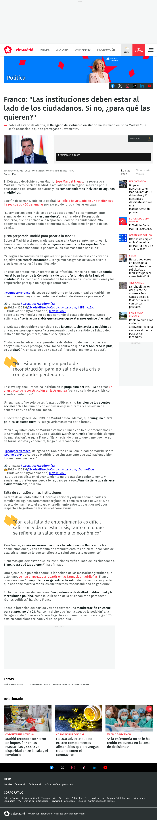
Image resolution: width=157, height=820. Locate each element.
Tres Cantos (136, 283)
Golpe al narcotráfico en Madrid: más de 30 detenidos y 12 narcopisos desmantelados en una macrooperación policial (123, 184)
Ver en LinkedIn (95, 767)
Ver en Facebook (52, 768)
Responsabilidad (30, 798)
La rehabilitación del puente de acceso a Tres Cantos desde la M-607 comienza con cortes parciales (123, 285)
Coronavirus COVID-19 (38, 684)
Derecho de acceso (95, 798)
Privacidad (56, 801)
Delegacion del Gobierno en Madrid (71, 684)
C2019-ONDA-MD (78, 69)
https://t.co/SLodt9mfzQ (38, 303)
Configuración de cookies (101, 801)
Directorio (64, 798)
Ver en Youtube (105, 767)
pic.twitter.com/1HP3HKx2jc (75, 307)
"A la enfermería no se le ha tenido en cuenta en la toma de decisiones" (129, 718)
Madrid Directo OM (119, 734)
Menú (151, 50)
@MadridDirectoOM (41, 307)
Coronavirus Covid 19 (19, 734)
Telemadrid (20, 784)
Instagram (127, 86)
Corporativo (13, 792)
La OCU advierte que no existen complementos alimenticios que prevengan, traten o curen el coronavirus (78, 718)
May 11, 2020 (57, 311)
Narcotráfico (137, 181)
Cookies (82, 801)
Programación (106, 50)
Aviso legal (69, 801)
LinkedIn (142, 86)
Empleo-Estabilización (118, 798)
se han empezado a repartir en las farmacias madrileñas (58, 576)
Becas (132, 255)
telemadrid (14, 813)
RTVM (7, 778)
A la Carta (62, 50)
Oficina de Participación (36, 801)
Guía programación (63, 784)
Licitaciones (138, 798)
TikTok (134, 86)
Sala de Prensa (11, 798)
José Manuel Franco (69, 181)
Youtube (149, 86)
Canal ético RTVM (12, 801)
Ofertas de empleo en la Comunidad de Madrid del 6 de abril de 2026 (123, 238)
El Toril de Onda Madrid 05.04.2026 (123, 221)
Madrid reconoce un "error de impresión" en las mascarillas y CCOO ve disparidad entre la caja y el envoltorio (28, 718)
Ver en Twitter (62, 768)
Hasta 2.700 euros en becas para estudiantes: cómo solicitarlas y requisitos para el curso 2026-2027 (123, 258)
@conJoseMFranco (18, 292)
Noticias (45, 50)
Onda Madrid (82, 50)
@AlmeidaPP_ (13, 454)
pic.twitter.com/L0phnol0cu (75, 469)
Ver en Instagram (73, 767)
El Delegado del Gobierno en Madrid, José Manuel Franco (29, 149)
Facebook (112, 86)
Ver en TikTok (84, 768)
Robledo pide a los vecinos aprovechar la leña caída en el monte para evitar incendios (123, 316)
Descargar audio (149, 138)
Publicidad (76, 798)
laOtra (48, 784)
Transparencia (48, 798)
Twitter (120, 86)
